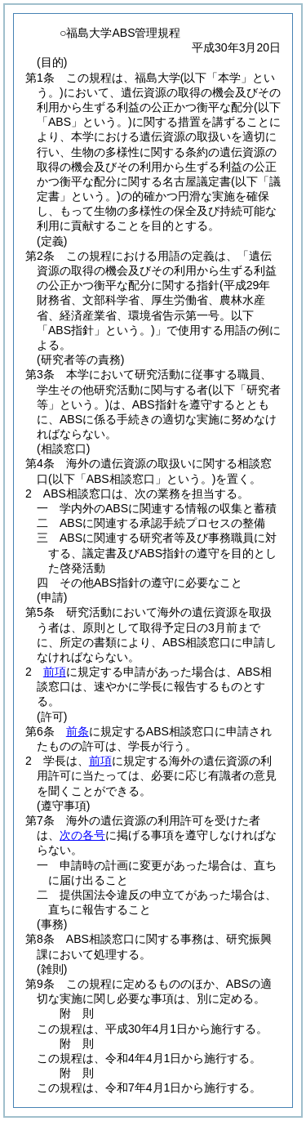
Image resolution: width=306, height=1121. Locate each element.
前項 (54, 671)
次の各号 (82, 835)
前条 (77, 731)
